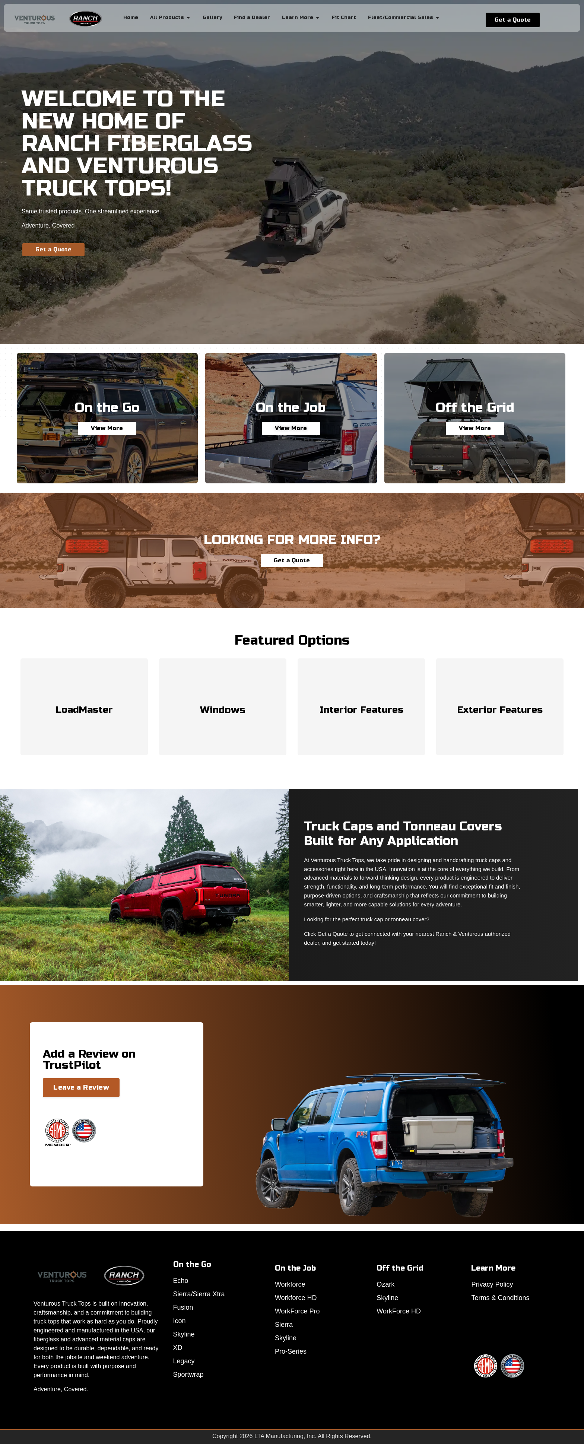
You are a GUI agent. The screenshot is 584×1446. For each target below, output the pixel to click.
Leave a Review (81, 1087)
